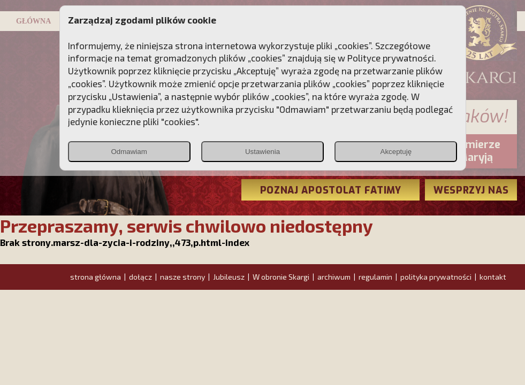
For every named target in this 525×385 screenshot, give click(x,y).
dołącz (140, 276)
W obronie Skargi (281, 276)
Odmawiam (129, 152)
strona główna (95, 276)
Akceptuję (396, 152)
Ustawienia (262, 152)
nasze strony (182, 276)
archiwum (334, 276)
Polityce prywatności (390, 57)
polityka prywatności (435, 276)
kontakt (493, 276)
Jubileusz (229, 276)
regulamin (375, 276)
